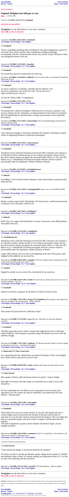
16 (2, 365)
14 (2, 319)
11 (2, 260)
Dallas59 (30, 77)
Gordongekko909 (33, 189)
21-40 (11, 31)
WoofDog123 (31, 211)
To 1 (23, 66)
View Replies (26, 42)
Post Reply (5, 42)
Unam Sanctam (32, 143)
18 (2, 433)
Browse (3, 4)
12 (2, 280)
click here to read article (10, 24)
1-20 (6, 31)
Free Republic (6, 2)
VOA (29, 101)
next (18, 31)
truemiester (32, 433)
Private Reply (15, 42)
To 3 (23, 193)
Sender (30, 280)
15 (2, 343)
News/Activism (63, 2)
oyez (29, 319)
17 (2, 402)
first (2, 31)
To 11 (23, 284)
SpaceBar (30, 64)
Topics (56, 4)
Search (9, 4)
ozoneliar (31, 260)
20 (2, 466)
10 (2, 231)
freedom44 (31, 40)
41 (16, 31)
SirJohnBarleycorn (34, 169)
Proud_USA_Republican (37, 299)
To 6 (23, 404)
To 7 (23, 264)
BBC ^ (3, 16)
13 (2, 299)
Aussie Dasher (32, 121)
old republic (32, 402)
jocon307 (32, 466)
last (22, 31)
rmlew (30, 365)
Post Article (64, 4)
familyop (31, 343)
